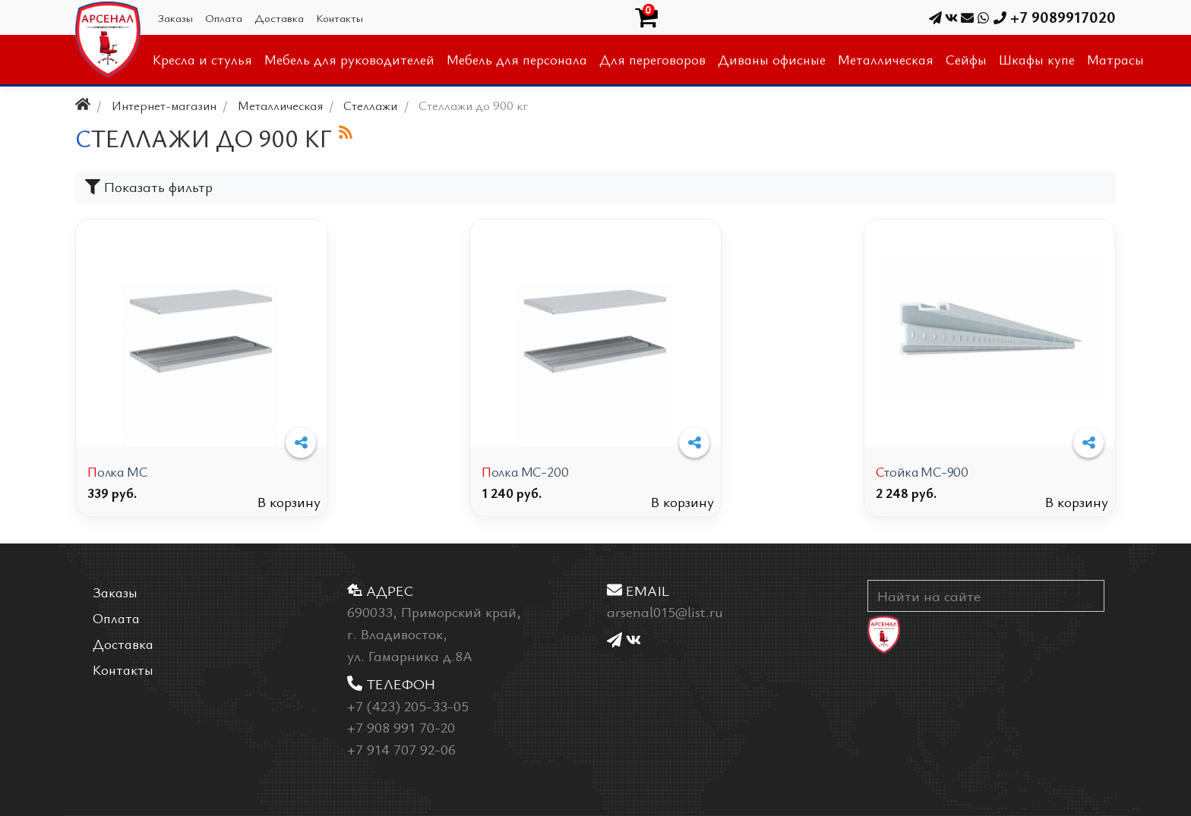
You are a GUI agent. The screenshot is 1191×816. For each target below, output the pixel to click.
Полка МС (117, 471)
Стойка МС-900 (922, 471)
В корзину (289, 502)
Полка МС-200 (525, 471)
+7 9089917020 (1046, 16)
